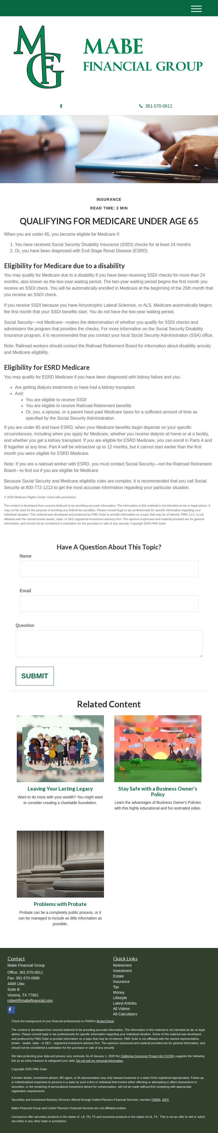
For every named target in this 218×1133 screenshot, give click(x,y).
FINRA (156, 1099)
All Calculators (125, 1014)
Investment (122, 971)
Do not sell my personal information (99, 1060)
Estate (118, 976)
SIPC (165, 1099)
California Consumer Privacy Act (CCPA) (147, 1056)
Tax (116, 987)
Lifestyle (120, 998)
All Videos (121, 1008)
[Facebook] (61, 106)
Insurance (121, 981)
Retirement (122, 965)
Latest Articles (125, 1003)
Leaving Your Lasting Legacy (60, 789)
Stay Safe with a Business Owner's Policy (157, 791)
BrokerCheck (105, 1021)
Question (25, 625)
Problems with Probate (60, 904)
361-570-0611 (156, 106)
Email (25, 590)
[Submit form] (35, 676)
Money (119, 992)
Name (26, 556)
